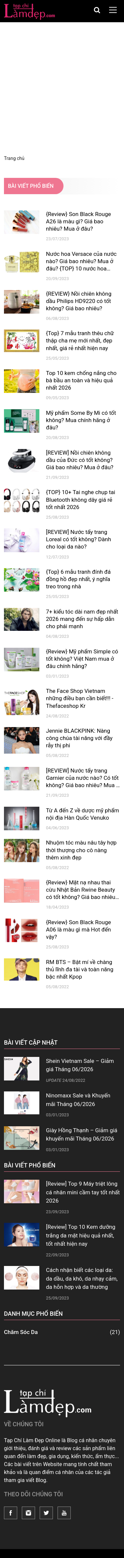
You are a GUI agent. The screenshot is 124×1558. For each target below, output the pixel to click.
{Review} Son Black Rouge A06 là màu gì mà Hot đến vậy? (78, 929)
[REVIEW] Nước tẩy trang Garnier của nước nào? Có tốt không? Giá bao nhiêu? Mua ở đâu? (82, 778)
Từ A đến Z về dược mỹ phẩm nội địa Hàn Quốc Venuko (82, 814)
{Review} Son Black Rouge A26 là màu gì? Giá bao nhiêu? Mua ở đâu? (78, 221)
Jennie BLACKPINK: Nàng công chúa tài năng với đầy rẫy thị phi (79, 738)
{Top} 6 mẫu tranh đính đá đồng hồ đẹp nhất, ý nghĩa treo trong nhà (78, 579)
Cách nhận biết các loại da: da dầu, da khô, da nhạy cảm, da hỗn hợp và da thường (82, 1278)
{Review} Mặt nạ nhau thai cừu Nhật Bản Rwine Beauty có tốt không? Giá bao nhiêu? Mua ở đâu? (82, 890)
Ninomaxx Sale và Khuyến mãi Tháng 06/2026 (78, 1099)
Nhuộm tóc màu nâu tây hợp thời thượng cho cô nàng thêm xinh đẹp (81, 849)
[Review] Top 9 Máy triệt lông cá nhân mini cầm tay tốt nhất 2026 (83, 1192)
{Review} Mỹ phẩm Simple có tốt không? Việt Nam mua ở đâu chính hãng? (82, 658)
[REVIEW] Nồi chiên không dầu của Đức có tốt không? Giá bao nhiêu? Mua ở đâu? (79, 460)
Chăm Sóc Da (62, 1332)
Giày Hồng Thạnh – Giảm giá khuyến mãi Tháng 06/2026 (81, 1134)
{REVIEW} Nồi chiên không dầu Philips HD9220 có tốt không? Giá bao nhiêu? (78, 301)
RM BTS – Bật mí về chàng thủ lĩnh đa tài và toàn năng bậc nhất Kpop (79, 969)
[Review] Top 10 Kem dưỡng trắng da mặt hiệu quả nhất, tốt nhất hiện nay (80, 1235)
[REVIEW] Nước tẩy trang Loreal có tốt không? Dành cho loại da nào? (78, 539)
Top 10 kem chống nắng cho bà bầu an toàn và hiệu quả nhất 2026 (81, 380)
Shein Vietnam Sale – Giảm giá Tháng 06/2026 (80, 1065)
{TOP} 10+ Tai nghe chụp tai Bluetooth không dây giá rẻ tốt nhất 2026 (80, 499)
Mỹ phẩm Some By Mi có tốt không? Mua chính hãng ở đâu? (81, 420)
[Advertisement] (62, 88)
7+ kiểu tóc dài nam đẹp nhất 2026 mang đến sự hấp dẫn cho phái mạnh (82, 619)
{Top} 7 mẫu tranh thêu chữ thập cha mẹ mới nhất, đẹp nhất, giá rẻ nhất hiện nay (80, 340)
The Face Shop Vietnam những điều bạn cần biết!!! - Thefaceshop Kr (79, 698)
